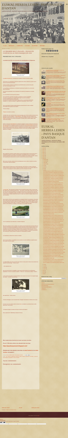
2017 (43, 272)
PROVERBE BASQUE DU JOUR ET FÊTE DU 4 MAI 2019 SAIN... (53, 250)
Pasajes (4, 118)
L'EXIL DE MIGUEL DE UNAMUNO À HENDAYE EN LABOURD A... (53, 187)
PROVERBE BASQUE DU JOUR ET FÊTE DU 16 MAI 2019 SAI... (53, 215)
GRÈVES (23, 356)
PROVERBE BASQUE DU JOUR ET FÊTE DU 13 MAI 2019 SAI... (53, 224)
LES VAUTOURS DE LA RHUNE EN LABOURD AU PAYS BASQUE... (54, 246)
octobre (44, 162)
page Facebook (28, 350)
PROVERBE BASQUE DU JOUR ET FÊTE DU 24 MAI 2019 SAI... (53, 191)
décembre (45, 159)
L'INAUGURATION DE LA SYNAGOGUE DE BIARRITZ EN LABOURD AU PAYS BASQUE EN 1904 (55, 70)
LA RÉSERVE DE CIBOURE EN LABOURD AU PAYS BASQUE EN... (53, 243)
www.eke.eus (43, 288)
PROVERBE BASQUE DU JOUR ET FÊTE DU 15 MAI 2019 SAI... (53, 218)
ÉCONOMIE (35, 45)
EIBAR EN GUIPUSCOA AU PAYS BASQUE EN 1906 (51, 222)
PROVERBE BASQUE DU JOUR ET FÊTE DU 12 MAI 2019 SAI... (53, 227)
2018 (43, 270)
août (44, 165)
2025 (43, 149)
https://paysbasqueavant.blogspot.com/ (15, 346)
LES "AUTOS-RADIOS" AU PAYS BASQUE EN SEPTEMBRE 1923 (53, 219)
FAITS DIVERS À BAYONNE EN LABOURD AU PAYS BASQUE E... (53, 172)
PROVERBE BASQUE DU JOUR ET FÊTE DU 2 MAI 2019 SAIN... (53, 256)
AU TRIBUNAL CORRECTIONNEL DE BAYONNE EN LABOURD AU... (54, 234)
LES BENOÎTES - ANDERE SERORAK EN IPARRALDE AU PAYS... (53, 237)
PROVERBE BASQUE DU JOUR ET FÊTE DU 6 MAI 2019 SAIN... (53, 244)
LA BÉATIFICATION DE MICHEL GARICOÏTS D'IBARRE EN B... (53, 184)
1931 (6, 356)
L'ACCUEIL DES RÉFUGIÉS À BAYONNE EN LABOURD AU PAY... (53, 190)
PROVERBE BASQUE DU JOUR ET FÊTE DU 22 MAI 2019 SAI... (53, 197)
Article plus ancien (35, 407)
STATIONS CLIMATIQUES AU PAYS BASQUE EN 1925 (51, 255)
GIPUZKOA (17, 356)
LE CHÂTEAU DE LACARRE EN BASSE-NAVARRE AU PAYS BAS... (53, 240)
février (44, 267)
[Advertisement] (20, 398)
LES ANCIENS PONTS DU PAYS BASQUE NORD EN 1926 (55, 80)
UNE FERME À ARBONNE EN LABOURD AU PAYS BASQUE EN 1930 (54, 249)
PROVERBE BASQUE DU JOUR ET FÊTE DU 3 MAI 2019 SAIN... (53, 253)
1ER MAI (9, 356)
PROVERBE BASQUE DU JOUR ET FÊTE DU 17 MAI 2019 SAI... (53, 212)
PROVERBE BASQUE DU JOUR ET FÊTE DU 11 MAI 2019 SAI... (53, 230)
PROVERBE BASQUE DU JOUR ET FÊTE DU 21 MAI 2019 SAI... (53, 200)
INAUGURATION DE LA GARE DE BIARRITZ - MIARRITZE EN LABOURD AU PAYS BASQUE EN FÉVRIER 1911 (55, 76)
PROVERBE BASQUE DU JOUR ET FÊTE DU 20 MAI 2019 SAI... (53, 203)
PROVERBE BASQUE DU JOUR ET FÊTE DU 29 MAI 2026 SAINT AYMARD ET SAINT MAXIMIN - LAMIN (55, 119)
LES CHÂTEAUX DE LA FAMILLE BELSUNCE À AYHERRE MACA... (53, 175)
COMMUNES (20, 45)
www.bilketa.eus (43, 289)
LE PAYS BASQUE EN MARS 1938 (48, 258)
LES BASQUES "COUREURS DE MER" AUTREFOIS (51, 202)
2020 (43, 156)
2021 (43, 155)
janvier (44, 268)
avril (44, 264)
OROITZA (43, 282)
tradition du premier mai (8, 78)
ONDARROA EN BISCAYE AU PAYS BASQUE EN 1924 (51, 193)
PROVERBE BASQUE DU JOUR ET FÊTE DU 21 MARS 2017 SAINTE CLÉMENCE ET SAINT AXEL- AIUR (55, 98)
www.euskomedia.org (44, 285)
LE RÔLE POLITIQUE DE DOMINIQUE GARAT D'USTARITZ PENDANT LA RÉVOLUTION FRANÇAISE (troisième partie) (55, 108)
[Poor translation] (4, 422)
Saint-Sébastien (18, 116)
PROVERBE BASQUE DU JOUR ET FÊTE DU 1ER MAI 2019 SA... (53, 259)
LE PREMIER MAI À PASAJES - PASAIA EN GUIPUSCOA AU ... (53, 261)
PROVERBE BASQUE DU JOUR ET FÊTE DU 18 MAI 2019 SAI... (53, 209)
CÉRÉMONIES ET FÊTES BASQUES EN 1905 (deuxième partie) (53, 216)
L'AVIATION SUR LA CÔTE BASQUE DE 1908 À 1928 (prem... (52, 228)
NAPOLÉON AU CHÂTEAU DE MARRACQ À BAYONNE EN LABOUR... (54, 252)
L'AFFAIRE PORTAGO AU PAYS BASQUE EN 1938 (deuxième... (53, 231)
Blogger (38, 415)
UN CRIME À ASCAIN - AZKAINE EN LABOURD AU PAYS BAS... (53, 178)
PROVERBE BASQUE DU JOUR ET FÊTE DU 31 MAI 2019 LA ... (53, 171)
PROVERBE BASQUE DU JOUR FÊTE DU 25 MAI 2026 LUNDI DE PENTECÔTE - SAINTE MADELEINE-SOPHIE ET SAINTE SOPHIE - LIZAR (56, 92)
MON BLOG (11, 45)
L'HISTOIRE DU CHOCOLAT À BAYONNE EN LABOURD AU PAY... (53, 196)
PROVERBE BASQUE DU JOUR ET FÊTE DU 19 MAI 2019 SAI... (53, 206)
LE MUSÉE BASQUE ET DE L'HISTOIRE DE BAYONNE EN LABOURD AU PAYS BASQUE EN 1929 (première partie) (55, 86)
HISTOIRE (42, 45)
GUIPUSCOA (27, 356)
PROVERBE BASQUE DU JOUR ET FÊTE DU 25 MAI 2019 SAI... (53, 188)
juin (44, 168)
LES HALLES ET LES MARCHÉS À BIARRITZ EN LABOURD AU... (53, 199)
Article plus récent (6, 407)
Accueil (4, 45)
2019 (43, 158)
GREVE (20, 356)
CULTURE (27, 45)
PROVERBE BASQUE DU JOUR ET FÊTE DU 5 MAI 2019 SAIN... (53, 247)
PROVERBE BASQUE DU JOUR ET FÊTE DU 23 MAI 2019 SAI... (53, 194)
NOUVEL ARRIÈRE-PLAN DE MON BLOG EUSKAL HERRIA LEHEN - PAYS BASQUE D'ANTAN (55, 114)
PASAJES (17, 357)
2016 (43, 273)
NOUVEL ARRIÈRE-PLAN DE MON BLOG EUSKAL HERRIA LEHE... (54, 262)
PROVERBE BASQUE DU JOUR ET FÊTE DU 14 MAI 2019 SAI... (53, 221)
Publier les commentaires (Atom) (11, 409)
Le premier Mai (5, 189)
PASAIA (14, 357)
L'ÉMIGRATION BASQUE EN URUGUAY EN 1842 (51, 181)
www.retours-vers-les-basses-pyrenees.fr (47, 284)
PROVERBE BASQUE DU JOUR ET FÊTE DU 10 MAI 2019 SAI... (53, 233)
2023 (43, 152)
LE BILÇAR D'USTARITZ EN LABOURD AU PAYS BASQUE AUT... (53, 225)
